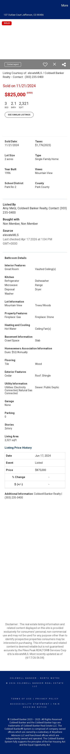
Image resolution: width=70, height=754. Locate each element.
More (64, 5)
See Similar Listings (19, 115)
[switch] (45, 64)
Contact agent (13, 64)
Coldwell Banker (23, 678)
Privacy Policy (47, 699)
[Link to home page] (3, 5)
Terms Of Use (21, 699)
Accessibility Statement (30, 704)
